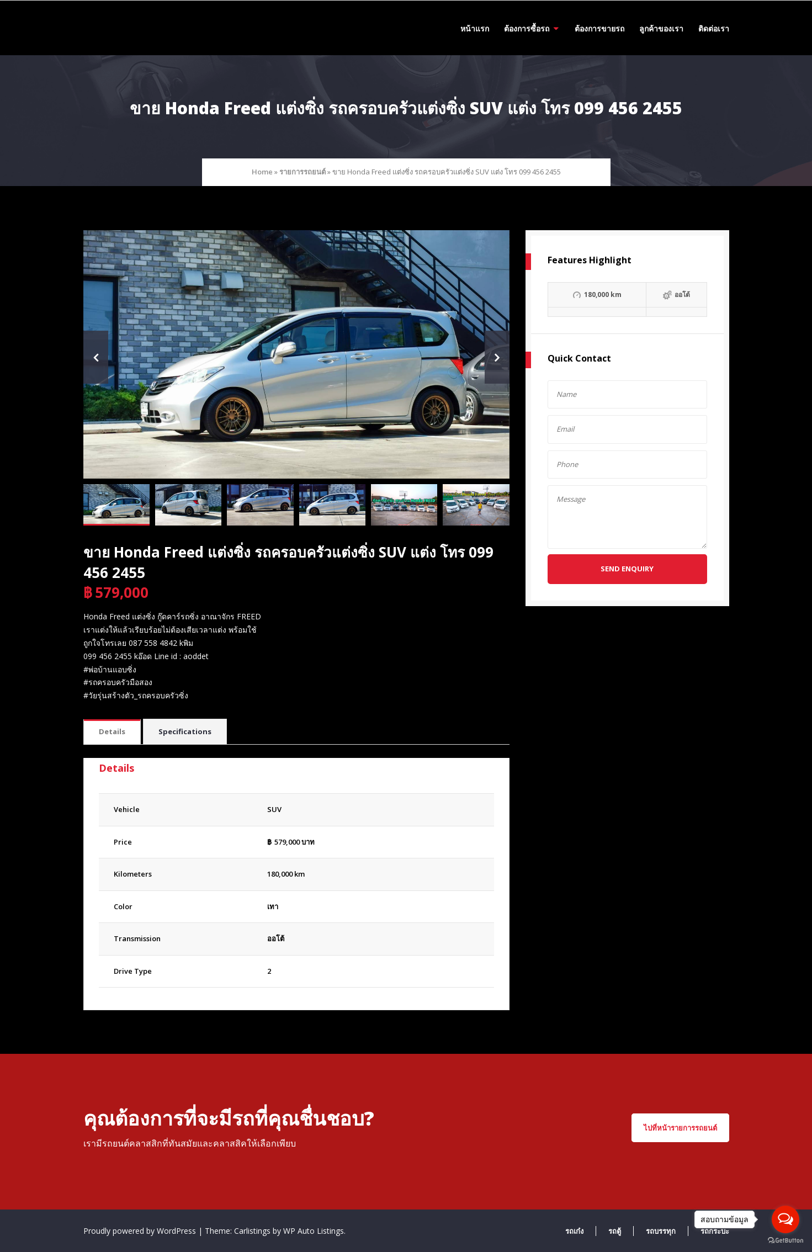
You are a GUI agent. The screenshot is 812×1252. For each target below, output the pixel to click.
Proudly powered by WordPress (140, 1231)
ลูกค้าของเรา (661, 28)
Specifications (184, 731)
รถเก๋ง (574, 1231)
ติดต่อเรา (713, 28)
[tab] (112, 732)
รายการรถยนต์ (302, 172)
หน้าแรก (474, 28)
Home (262, 172)
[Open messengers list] (785, 1219)
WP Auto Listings (313, 1231)
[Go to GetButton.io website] (785, 1240)
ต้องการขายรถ (599, 28)
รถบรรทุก (661, 1231)
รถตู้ (614, 1231)
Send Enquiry (627, 569)
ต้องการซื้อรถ (526, 28)
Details (112, 731)
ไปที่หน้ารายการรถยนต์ (680, 1128)
